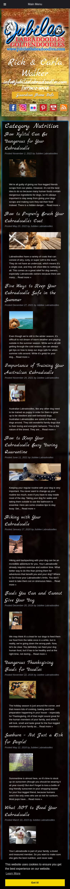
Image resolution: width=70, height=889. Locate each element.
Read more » (53, 205)
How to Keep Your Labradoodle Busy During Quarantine (31, 445)
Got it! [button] (35, 882)
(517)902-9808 (35, 88)
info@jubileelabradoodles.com (35, 82)
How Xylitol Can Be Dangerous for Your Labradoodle (26, 141)
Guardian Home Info (35, 95)
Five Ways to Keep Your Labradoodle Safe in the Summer (30, 293)
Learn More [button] (13, 873)
